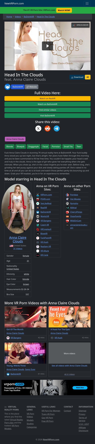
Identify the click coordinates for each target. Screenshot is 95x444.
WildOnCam (75, 220)
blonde (26, 279)
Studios (30, 423)
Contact (67, 410)
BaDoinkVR (18, 86)
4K (87, 77)
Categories (32, 427)
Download (77, 77)
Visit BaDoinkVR (47, 115)
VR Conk (44, 255)
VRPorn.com (46, 194)
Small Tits (68, 146)
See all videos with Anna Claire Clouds (69, 365)
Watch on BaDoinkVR (47, 104)
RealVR (43, 207)
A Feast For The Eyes (60, 329)
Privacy (82, 414)
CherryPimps (76, 212)
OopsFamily (75, 216)
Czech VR (44, 224)
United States (13, 269)
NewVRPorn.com (14, 3)
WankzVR (44, 216)
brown (26, 284)
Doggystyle (33, 146)
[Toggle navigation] (87, 3)
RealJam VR (45, 246)
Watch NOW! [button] (64, 10)
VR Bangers (45, 220)
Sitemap (82, 410)
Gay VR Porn (47, 417)
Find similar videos (47, 110)
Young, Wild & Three (16, 365)
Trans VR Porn (48, 414)
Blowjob (20, 146)
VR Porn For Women (51, 410)
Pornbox (74, 194)
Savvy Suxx (30, 369)
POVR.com (45, 199)
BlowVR (43, 233)
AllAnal (73, 207)
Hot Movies (75, 199)
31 (28, 260)
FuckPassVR (45, 237)
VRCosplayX (45, 229)
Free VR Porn (47, 421)
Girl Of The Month (15, 329)
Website (31, 86)
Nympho (74, 203)
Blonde (9, 146)
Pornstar (56, 146)
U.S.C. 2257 (84, 424)
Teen (79, 146)
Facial (45, 146)
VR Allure (44, 250)
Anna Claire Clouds (15, 139)
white (26, 274)
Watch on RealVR (47, 98)
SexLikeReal (45, 203)
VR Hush (44, 242)
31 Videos (17, 248)
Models (30, 420)
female (26, 255)
